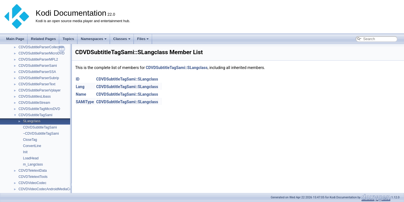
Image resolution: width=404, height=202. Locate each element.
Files (143, 39)
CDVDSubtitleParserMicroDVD (42, 53)
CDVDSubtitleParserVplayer (40, 90)
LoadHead (30, 158)
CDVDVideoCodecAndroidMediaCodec (48, 189)
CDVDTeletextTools (33, 177)
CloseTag (30, 140)
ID (77, 79)
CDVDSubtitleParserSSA (37, 72)
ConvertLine (32, 146)
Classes (121, 39)
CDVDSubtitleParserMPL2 (38, 59)
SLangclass (31, 121)
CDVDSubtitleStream (34, 103)
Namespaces (94, 39)
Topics (68, 39)
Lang (80, 86)
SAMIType (85, 102)
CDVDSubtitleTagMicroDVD (39, 109)
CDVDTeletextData (33, 171)
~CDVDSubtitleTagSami (41, 134)
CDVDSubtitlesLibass (35, 96)
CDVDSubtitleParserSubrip (39, 78)
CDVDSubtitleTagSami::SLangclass (177, 67)
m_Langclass (33, 164)
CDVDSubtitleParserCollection (41, 47)
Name (81, 94)
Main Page (15, 39)
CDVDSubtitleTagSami (35, 115)
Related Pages (43, 39)
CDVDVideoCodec (32, 183)
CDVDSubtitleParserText (37, 84)
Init (25, 152)
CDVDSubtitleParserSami (38, 66)
